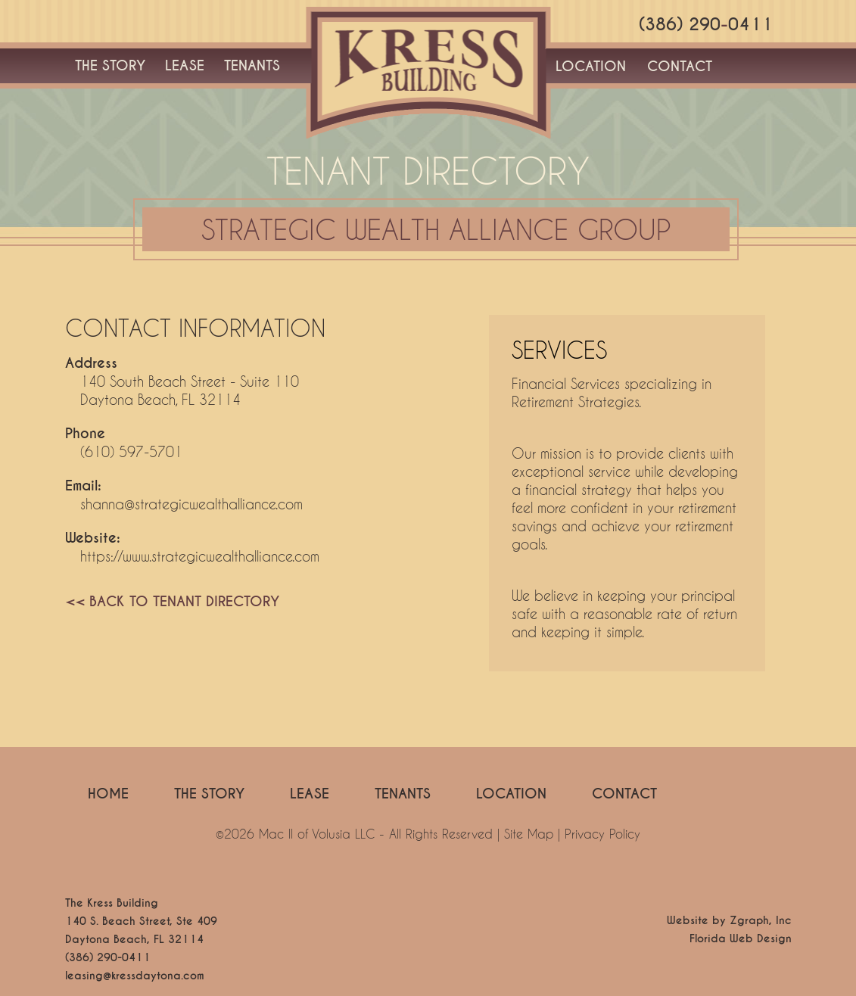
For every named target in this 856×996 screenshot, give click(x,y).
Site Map (528, 833)
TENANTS (252, 65)
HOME (108, 793)
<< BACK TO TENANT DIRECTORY (172, 601)
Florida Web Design (740, 938)
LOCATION (591, 66)
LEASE (184, 65)
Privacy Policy (602, 833)
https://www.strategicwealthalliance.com (199, 556)
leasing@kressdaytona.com (134, 975)
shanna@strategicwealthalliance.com (191, 504)
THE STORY (110, 65)
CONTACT (679, 66)
